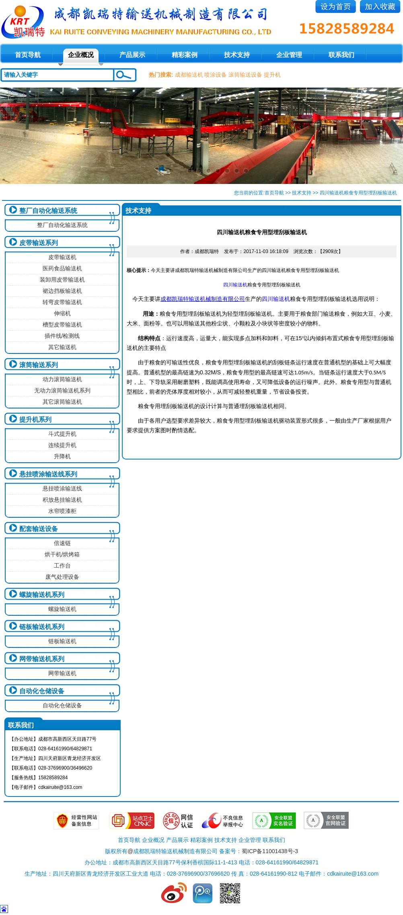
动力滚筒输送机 (62, 379)
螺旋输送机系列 (41, 594)
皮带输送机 (62, 257)
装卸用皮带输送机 (62, 279)
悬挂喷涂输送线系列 (48, 474)
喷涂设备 (215, 74)
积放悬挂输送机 (62, 499)
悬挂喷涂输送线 (62, 488)
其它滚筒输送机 (62, 401)
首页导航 (274, 193)
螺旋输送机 (62, 609)
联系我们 (341, 54)
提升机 (272, 74)
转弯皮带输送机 (62, 302)
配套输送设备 (38, 528)
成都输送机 (189, 74)
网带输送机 (62, 673)
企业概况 (81, 54)
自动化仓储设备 (41, 691)
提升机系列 (35, 419)
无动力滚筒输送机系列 (62, 390)
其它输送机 (62, 347)
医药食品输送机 (62, 268)
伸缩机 (62, 313)
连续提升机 (62, 445)
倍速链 (62, 543)
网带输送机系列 (41, 659)
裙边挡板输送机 (62, 291)
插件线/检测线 (62, 336)
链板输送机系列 (41, 626)
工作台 (62, 565)
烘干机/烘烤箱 (62, 554)
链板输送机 (62, 641)
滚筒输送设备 (245, 74)
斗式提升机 (62, 434)
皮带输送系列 (38, 242)
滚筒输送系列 (38, 365)
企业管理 (289, 54)
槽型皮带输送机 (62, 324)
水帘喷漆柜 (62, 511)
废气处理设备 (62, 577)
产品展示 (132, 54)
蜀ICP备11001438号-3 (270, 851)
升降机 (62, 456)
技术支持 (237, 54)
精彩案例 (184, 54)
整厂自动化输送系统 (48, 210)
